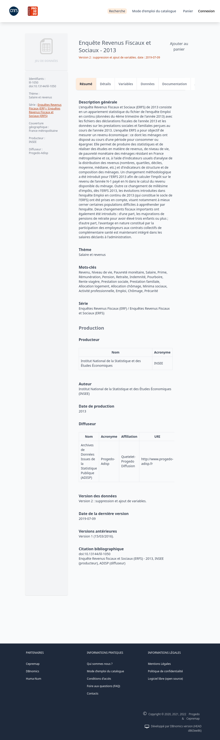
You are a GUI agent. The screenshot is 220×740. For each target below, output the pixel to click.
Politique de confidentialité (165, 671)
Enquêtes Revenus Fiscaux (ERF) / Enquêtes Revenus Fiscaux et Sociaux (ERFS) (45, 110)
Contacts (92, 693)
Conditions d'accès (99, 679)
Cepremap (33, 664)
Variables (126, 84)
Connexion (206, 11)
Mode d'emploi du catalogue (154, 11)
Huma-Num (33, 679)
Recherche (117, 11)
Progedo (194, 714)
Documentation (174, 84)
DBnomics (32, 671)
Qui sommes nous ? (99, 664)
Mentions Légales (159, 664)
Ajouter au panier (179, 46)
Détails (105, 84)
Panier (188, 11)
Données (147, 84)
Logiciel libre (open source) (165, 679)
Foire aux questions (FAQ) (103, 686)
